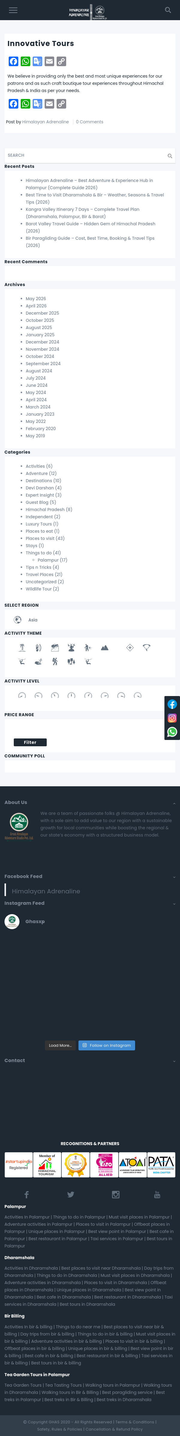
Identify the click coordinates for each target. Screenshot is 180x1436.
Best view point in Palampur (117, 1231)
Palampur (48, 560)
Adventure (37, 473)
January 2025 (40, 335)
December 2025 (42, 313)
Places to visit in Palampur (103, 1224)
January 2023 (40, 414)
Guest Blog (37, 502)
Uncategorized (41, 582)
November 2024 (42, 349)
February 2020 (41, 429)
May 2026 (36, 299)
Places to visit (40, 538)
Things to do (39, 553)
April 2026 (36, 306)
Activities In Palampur (27, 1217)
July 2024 (36, 378)
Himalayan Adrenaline (45, 122)
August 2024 (39, 371)
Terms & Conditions (135, 1422)
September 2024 (43, 364)
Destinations (39, 481)
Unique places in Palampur (56, 1231)
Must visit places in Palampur (139, 1217)
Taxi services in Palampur (116, 1239)
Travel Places (40, 575)
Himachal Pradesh (45, 510)
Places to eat (39, 531)
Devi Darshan (40, 488)
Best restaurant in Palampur (57, 1239)
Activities (35, 466)
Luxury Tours (39, 524)
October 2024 (40, 356)
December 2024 (42, 342)
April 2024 (36, 400)
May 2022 (36, 421)
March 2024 (38, 407)
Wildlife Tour (39, 589)
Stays (31, 546)
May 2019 (35, 436)
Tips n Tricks (39, 567)
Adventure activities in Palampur (38, 1224)
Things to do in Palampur (79, 1217)
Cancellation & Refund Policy (114, 1429)
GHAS (54, 1422)
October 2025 (40, 320)
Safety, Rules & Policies (59, 1429)
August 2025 (39, 328)
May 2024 (36, 393)
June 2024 (37, 385)
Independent (39, 517)
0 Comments (89, 122)
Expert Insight (40, 495)
